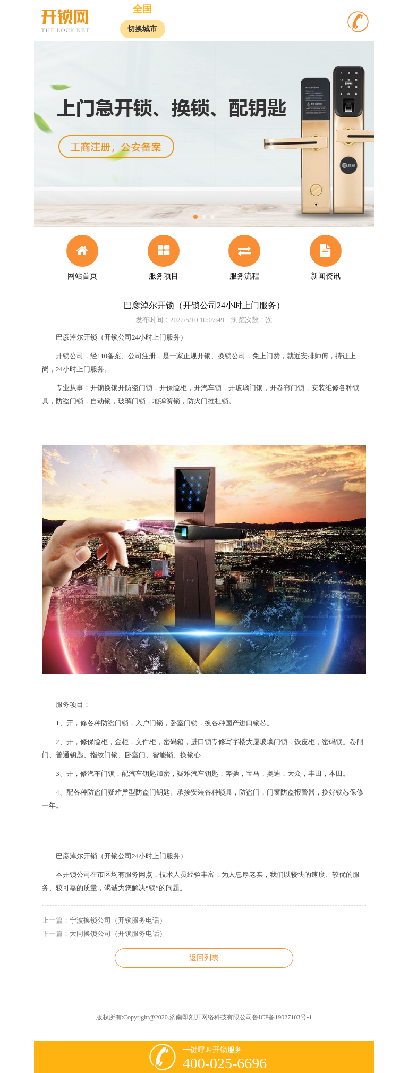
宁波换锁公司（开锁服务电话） (118, 920)
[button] (195, 217)
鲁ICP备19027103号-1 (282, 1017)
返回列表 (204, 958)
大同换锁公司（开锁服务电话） (118, 933)
